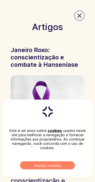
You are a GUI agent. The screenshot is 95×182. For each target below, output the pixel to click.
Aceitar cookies (47, 165)
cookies (55, 130)
